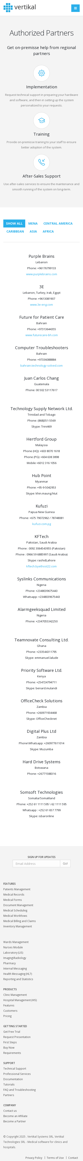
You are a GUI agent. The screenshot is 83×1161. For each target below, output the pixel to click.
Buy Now (8, 1047)
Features (8, 1005)
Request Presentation (17, 1037)
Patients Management (16, 889)
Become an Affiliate (15, 1116)
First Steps (10, 1042)
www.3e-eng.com (41, 305)
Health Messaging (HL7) (17, 973)
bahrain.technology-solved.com (41, 365)
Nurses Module (13, 947)
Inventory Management (17, 926)
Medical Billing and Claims (19, 921)
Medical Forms (12, 900)
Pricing (7, 1016)
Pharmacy (9, 963)
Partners (8, 1095)
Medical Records (13, 894)
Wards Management (16, 942)
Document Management (18, 905)
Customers (10, 1010)
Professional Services (17, 1074)
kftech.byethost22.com (41, 566)
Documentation (13, 1079)
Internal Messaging (15, 968)
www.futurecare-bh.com (41, 335)
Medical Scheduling (15, 910)
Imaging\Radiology (14, 958)
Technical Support (14, 1068)
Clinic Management (15, 994)
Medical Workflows (15, 915)
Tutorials (9, 1084)
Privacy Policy (33, 1157)
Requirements (12, 1053)
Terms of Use (55, 1157)
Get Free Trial (11, 1031)
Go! (65, 863)
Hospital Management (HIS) (20, 1000)
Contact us (10, 1110)
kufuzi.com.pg (41, 524)
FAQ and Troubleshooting (19, 1089)
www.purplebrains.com (41, 274)
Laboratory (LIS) (13, 952)
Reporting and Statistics (18, 979)
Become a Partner (14, 1121)
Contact (73, 1157)
